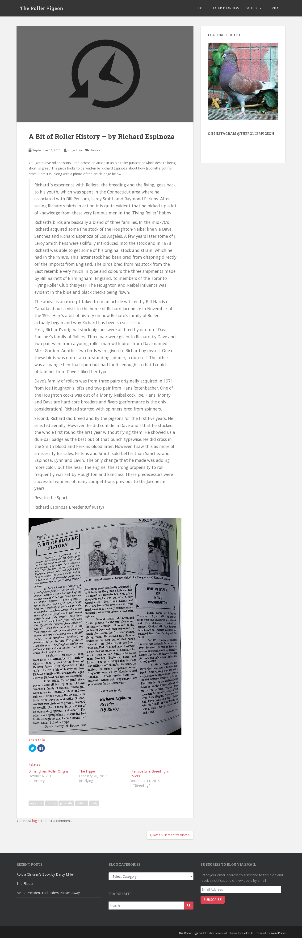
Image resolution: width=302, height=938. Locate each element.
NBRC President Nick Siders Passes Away (48, 892)
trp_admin (74, 150)
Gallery (251, 8)
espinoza (36, 803)
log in (36, 820)
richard (82, 803)
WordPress (278, 933)
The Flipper (87, 771)
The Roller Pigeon (41, 8)
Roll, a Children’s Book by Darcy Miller (45, 874)
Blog (201, 8)
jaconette (66, 803)
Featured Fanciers (225, 8)
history (51, 803)
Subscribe (213, 899)
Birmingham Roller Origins (48, 771)
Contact (275, 8)
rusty (94, 803)
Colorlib (247, 933)
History (95, 150)
